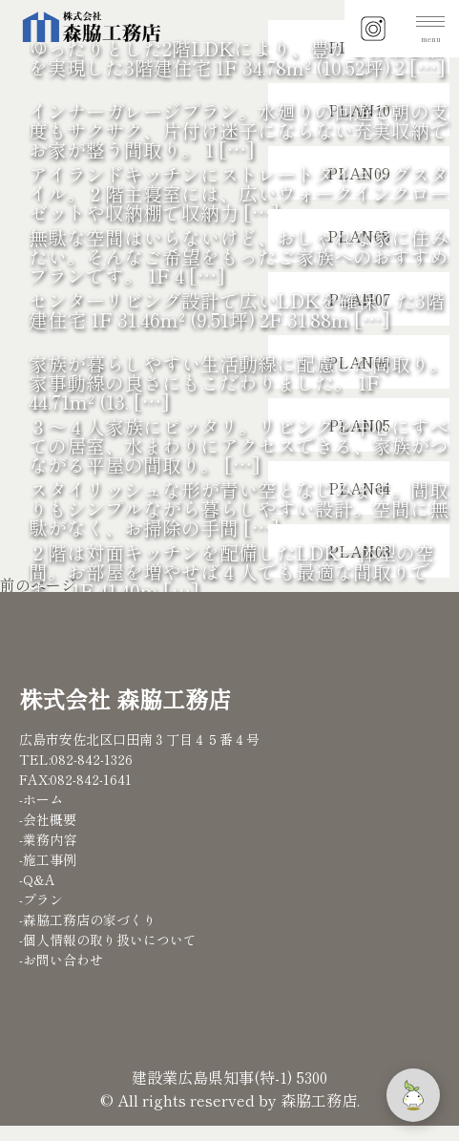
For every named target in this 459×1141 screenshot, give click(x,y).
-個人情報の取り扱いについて (108, 939)
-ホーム (41, 799)
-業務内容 (47, 839)
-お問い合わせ (61, 959)
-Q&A (37, 879)
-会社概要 (47, 819)
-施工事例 (47, 859)
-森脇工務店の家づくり (87, 919)
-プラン (41, 899)
